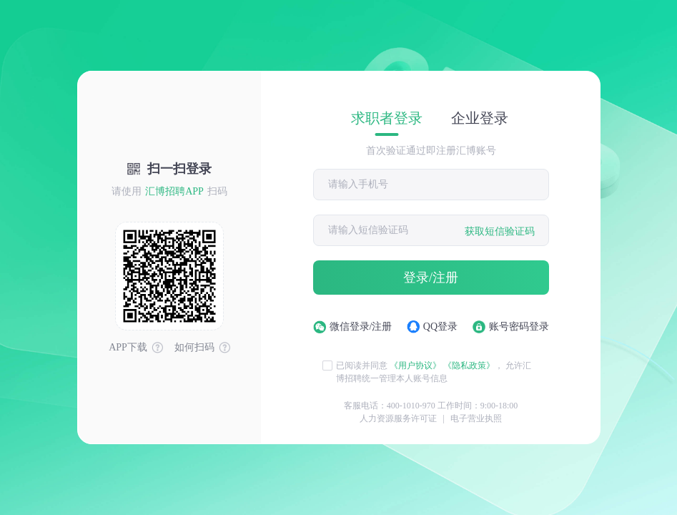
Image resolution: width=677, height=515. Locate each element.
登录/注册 (430, 277)
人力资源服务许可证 (398, 418)
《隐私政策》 (469, 365)
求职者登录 (386, 118)
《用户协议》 (415, 365)
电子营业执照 (476, 418)
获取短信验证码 (500, 231)
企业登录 (479, 118)
